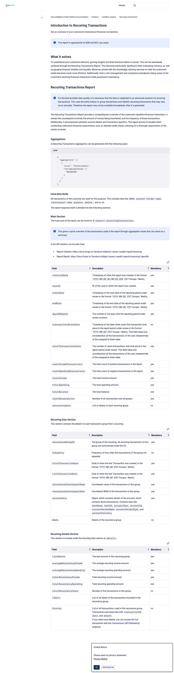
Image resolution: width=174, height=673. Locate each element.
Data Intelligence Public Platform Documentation (69, 17)
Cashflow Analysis (109, 17)
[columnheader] (71, 268)
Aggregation (81, 144)
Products (95, 17)
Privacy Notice (100, 659)
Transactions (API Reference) (126, 623)
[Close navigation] (42, 17)
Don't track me (108, 667)
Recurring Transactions (128, 17)
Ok (97, 667)
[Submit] (135, 5)
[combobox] (151, 5)
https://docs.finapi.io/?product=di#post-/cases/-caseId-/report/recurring (107, 251)
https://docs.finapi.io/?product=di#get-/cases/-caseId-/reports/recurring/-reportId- (110, 256)
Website (122, 5)
